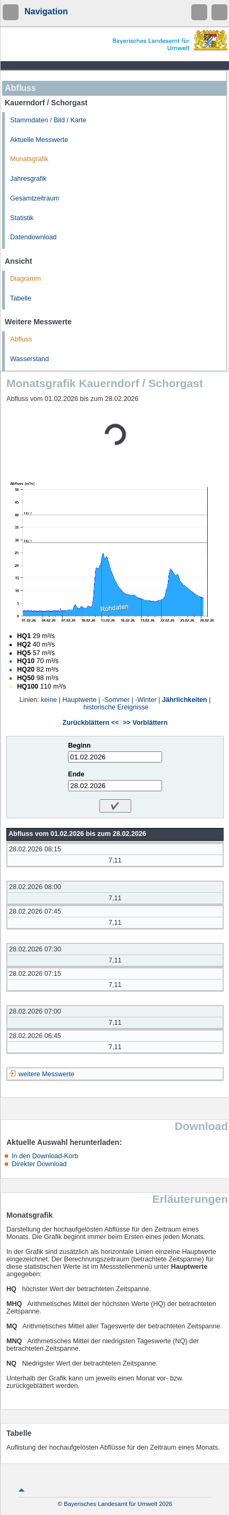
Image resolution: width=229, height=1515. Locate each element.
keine (49, 700)
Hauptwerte (79, 700)
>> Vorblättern (145, 722)
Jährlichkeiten (184, 700)
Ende (76, 774)
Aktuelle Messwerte (39, 140)
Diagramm (25, 278)
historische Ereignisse (116, 707)
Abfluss (21, 339)
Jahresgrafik (28, 178)
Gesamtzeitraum (34, 198)
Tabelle (20, 298)
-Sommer (116, 700)
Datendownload (33, 237)
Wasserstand (29, 359)
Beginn (79, 745)
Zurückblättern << (91, 722)
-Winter (146, 700)
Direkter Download (39, 1164)
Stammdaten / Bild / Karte (48, 120)
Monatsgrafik (29, 159)
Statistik (21, 218)
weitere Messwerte (46, 1074)
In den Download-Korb (45, 1156)
